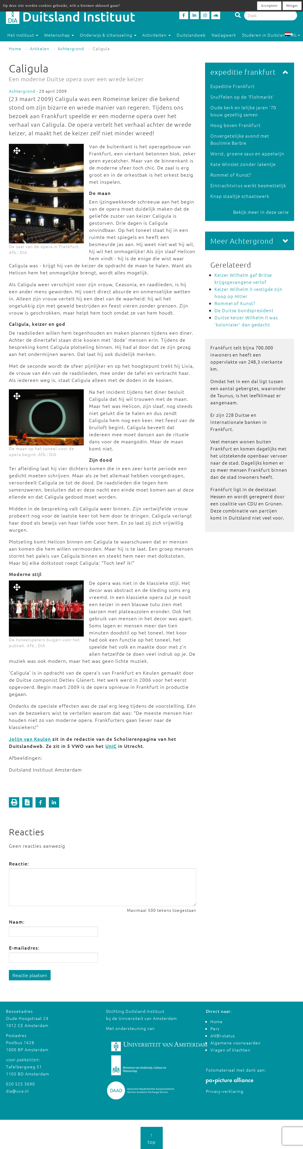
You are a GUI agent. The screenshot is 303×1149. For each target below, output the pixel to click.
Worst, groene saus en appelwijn (247, 153)
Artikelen (39, 48)
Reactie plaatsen (29, 975)
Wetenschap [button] (59, 35)
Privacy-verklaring (225, 1091)
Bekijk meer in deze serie (261, 212)
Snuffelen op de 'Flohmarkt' (242, 97)
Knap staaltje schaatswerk (239, 196)
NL (292, 35)
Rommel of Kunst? (230, 175)
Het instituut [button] (22, 35)
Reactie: (19, 863)
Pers (215, 1028)
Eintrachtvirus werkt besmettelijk (248, 185)
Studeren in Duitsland (267, 35)
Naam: (17, 921)
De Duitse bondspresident (244, 310)
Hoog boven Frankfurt (235, 125)
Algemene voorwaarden (235, 1043)
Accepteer (269, 6)
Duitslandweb (191, 35)
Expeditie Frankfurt (232, 86)
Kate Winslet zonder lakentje (243, 164)
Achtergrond (71, 48)
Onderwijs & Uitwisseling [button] (108, 35)
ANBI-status (222, 1036)
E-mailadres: (24, 947)
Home (15, 48)
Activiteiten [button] (156, 35)
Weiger (292, 6)
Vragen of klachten (230, 1050)
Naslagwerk (224, 35)
